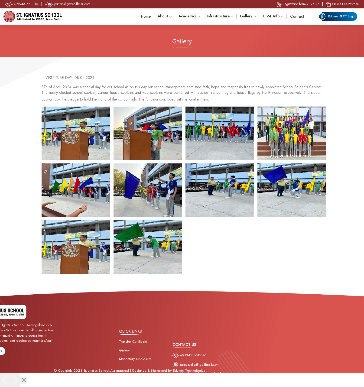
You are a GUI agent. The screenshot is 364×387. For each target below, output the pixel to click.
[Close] (23, 380)
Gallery (246, 16)
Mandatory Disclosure (135, 364)
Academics (187, 16)
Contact (297, 16)
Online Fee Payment (342, 4)
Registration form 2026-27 (298, 4)
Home (146, 16)
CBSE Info (271, 16)
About (163, 16)
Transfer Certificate (133, 347)
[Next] (15, 380)
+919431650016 (21, 4)
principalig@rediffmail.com (67, 4)
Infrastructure (218, 16)
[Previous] (5, 380)
